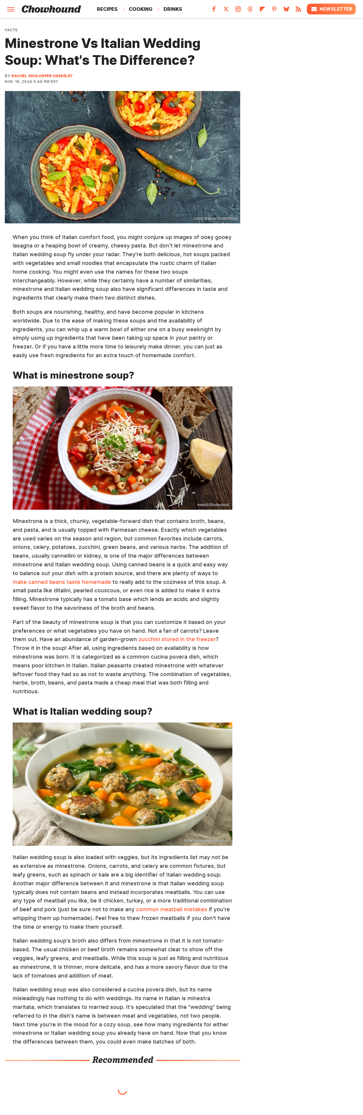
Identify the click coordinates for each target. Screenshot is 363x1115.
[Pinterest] (274, 11)
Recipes (107, 9)
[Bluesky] (286, 11)
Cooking (140, 9)
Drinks (173, 9)
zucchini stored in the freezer (177, 639)
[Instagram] (238, 11)
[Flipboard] (262, 11)
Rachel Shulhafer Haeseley (42, 76)
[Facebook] (214, 11)
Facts (11, 30)
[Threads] (250, 11)
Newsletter (331, 9)
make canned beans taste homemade (62, 582)
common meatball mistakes (171, 909)
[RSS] (298, 11)
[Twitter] (226, 11)
